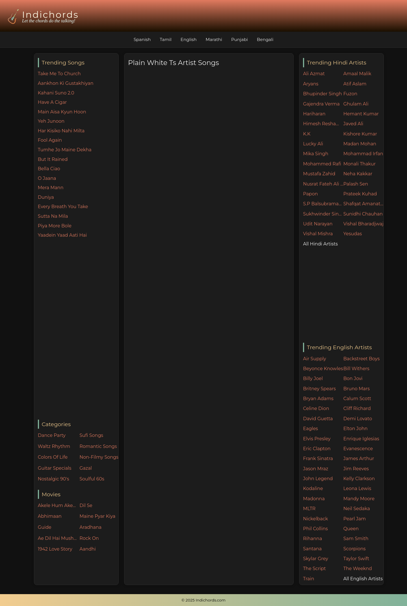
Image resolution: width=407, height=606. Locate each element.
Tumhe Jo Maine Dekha (65, 149)
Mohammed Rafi (322, 164)
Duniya (46, 197)
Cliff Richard (357, 408)
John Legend (318, 478)
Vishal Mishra (318, 233)
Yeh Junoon (51, 121)
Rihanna (312, 538)
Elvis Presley (316, 438)
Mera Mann (51, 187)
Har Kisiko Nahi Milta (61, 130)
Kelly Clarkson (359, 478)
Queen (351, 528)
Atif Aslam (355, 84)
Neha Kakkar (358, 173)
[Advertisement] (78, 329)
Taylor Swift (356, 558)
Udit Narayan (317, 224)
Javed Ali (353, 123)
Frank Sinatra (318, 458)
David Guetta (318, 418)
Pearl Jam (354, 518)
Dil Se (85, 505)
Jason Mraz (315, 468)
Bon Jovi (353, 378)
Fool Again (50, 140)
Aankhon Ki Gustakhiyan (66, 83)
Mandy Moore (358, 498)
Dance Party (52, 435)
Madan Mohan (359, 143)
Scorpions (354, 548)
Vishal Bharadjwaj (363, 224)
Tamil (166, 39)
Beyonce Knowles (323, 368)
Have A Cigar (52, 102)
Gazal (85, 468)
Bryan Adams (318, 398)
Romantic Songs (98, 446)
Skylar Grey (315, 558)
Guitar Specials (55, 468)
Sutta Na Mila (53, 216)
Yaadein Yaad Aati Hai (62, 235)
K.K (306, 134)
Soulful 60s (91, 479)
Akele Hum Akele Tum (57, 505)
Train (308, 578)
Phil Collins (315, 528)
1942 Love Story (55, 549)
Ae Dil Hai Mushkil (57, 538)
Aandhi (87, 549)
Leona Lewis (357, 488)
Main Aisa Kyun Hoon (62, 112)
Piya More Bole (55, 225)
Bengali (265, 39)
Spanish (142, 39)
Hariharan (314, 114)
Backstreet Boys (361, 358)
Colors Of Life (53, 457)
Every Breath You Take (63, 206)
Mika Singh (315, 153)
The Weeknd (357, 568)
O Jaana (47, 178)
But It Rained (53, 159)
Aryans (310, 84)
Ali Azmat (314, 73)
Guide (44, 527)
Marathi (214, 39)
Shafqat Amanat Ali (363, 203)
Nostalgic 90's (53, 479)
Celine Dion (316, 408)
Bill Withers (356, 368)
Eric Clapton (316, 448)
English (189, 39)
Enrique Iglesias (361, 438)
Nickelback (315, 518)
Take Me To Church (59, 73)
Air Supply (314, 358)
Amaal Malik (357, 73)
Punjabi (239, 39)
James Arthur (358, 458)
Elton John (355, 428)
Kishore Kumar (360, 134)
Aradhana (90, 527)
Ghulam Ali (356, 104)
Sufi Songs (91, 435)
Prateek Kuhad (360, 194)
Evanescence (358, 448)
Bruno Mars (356, 388)
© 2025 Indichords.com (203, 600)
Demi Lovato (357, 418)
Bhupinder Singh (322, 93)
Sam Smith (356, 538)
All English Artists (363, 578)
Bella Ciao (49, 168)
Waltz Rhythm (54, 446)
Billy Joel (313, 378)
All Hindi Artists (320, 244)
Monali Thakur (359, 164)
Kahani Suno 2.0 (56, 93)
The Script (314, 568)
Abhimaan (50, 516)
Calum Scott (357, 398)
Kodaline (313, 488)
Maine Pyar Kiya (97, 516)
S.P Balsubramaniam (323, 203)
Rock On (89, 538)
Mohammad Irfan (363, 153)
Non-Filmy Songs (98, 457)
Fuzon (350, 93)
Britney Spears (319, 388)
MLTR (309, 508)
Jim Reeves (356, 468)
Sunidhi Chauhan (363, 214)
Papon (310, 194)
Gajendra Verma (321, 104)
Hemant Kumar (361, 114)
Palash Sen (355, 184)
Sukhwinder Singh (323, 214)
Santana (312, 548)
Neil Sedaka (356, 508)
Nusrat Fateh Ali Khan (323, 184)
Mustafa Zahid (319, 173)
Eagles (310, 428)
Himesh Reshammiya (323, 123)
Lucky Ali (313, 143)
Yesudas (352, 233)
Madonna (314, 498)
